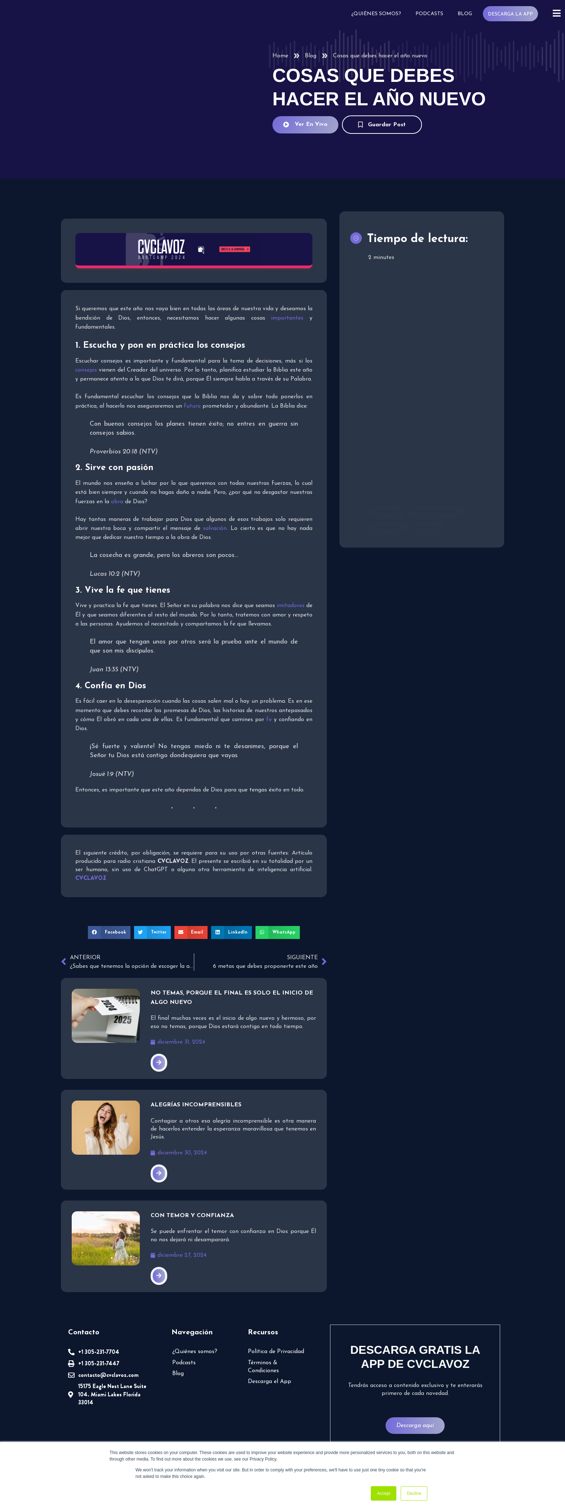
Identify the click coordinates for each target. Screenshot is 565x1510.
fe (268, 720)
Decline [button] (414, 1493)
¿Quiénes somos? (379, 14)
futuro (191, 406)
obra (117, 502)
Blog (466, 14)
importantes (287, 318)
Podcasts (431, 14)
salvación (214, 528)
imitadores (290, 606)
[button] (111, 932)
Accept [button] (383, 1493)
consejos (86, 370)
